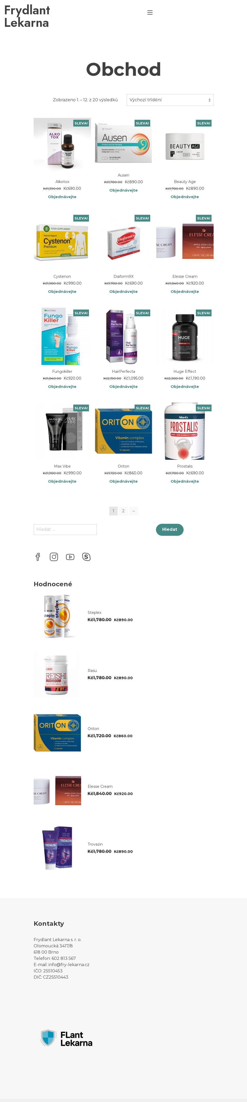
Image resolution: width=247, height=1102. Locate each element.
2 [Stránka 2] (123, 500)
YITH (128, 1094)
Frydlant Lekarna (81, 10)
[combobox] (170, 87)
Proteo (41, 1094)
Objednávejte (62, 184)
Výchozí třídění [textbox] (146, 87)
